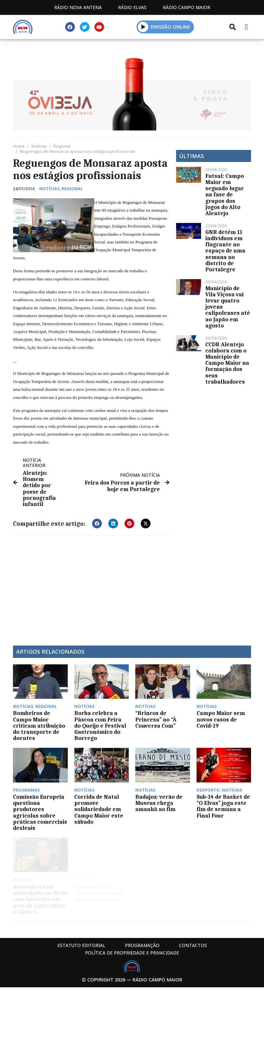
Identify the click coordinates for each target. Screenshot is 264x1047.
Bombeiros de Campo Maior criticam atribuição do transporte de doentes (39, 725)
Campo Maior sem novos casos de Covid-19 (221, 719)
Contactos (193, 945)
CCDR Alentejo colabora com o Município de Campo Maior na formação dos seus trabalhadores (227, 363)
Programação (142, 945)
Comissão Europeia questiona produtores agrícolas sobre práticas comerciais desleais (40, 812)
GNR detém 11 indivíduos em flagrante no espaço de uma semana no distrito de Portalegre (225, 251)
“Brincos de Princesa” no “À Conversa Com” (155, 719)
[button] (143, 27)
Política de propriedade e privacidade (132, 953)
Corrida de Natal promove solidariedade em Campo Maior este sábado (98, 809)
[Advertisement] (91, 587)
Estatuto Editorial (81, 945)
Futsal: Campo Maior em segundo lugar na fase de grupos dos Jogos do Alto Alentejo (224, 194)
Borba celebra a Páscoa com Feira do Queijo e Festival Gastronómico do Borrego (100, 725)
